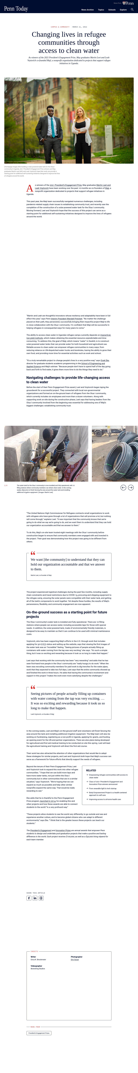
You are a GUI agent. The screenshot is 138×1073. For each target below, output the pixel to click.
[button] (46, 454)
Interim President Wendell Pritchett (66, 319)
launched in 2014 (47, 801)
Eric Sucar (75, 959)
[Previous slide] (123, 487)
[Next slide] (131, 487)
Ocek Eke (105, 360)
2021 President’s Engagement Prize (66, 185)
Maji (107, 188)
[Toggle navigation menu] (101, 9)
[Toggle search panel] (132, 9)
